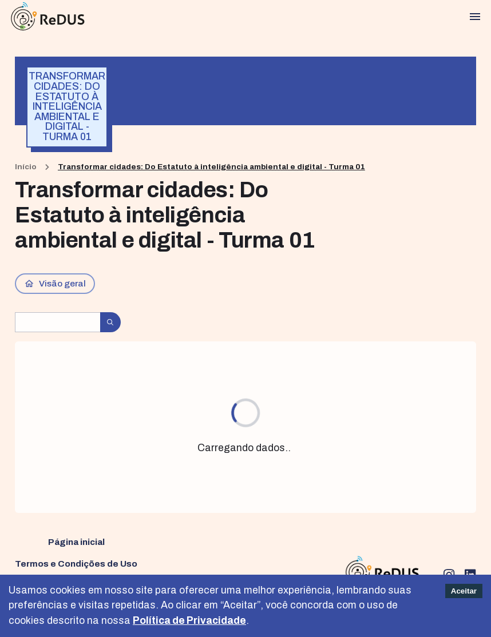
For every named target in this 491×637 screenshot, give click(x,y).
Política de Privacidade (189, 620)
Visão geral (55, 283)
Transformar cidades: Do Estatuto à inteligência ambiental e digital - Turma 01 (211, 166)
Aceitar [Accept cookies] (464, 591)
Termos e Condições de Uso (76, 563)
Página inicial (76, 542)
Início (26, 166)
